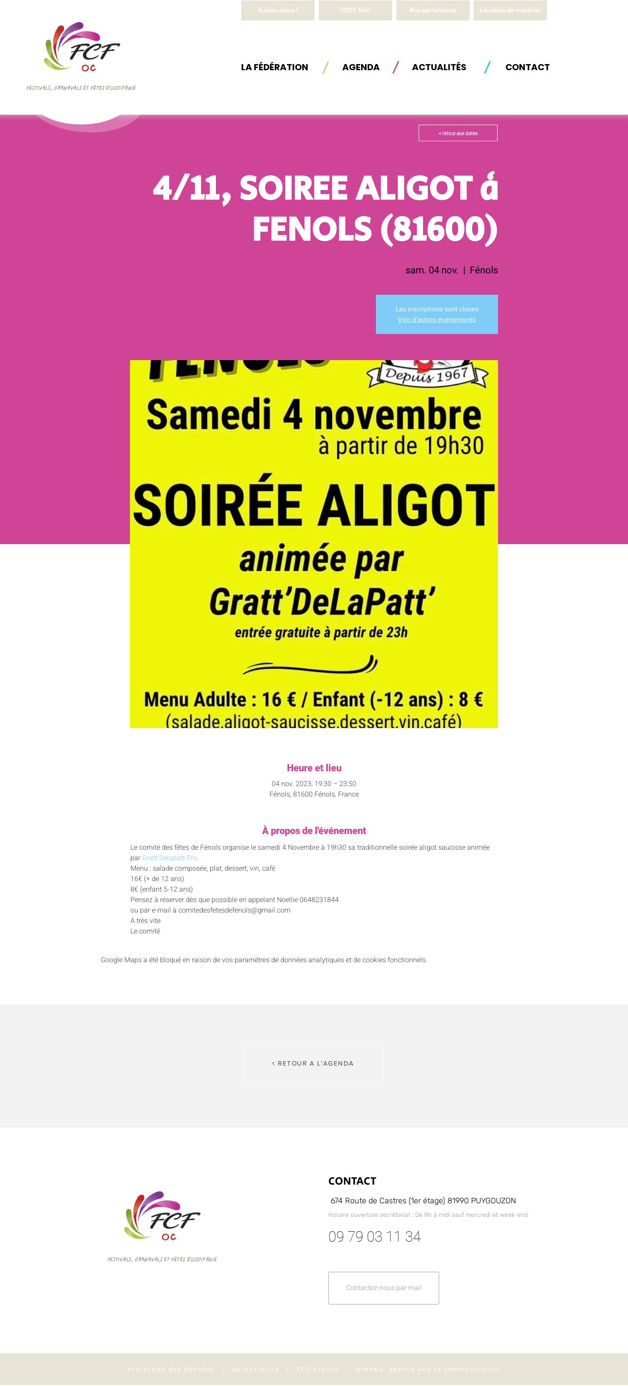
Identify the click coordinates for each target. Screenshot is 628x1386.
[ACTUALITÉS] (439, 67)
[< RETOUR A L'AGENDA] (313, 1063)
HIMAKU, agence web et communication (428, 1369)
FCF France (318, 1369)
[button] (510, 10)
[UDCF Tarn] (355, 10)
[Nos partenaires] (433, 10)
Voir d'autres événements (437, 319)
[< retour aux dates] (458, 133)
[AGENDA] (361, 67)
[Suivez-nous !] (278, 10)
